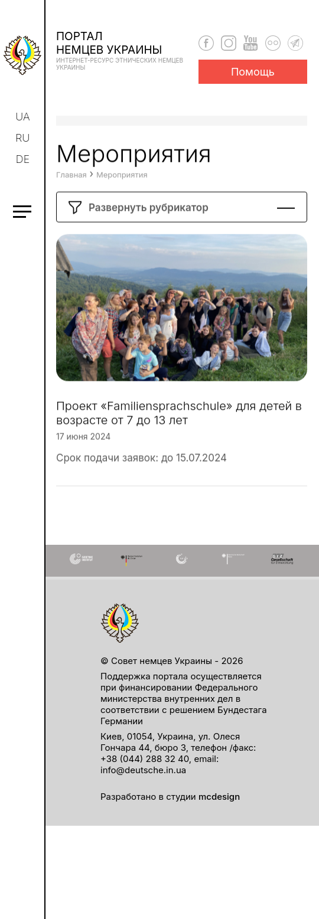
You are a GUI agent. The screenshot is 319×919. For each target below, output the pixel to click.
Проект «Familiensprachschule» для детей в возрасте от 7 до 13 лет (179, 447)
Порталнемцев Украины (127, 50)
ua (24, 116)
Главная (71, 209)
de (24, 159)
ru (24, 138)
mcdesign (219, 796)
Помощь (253, 72)
